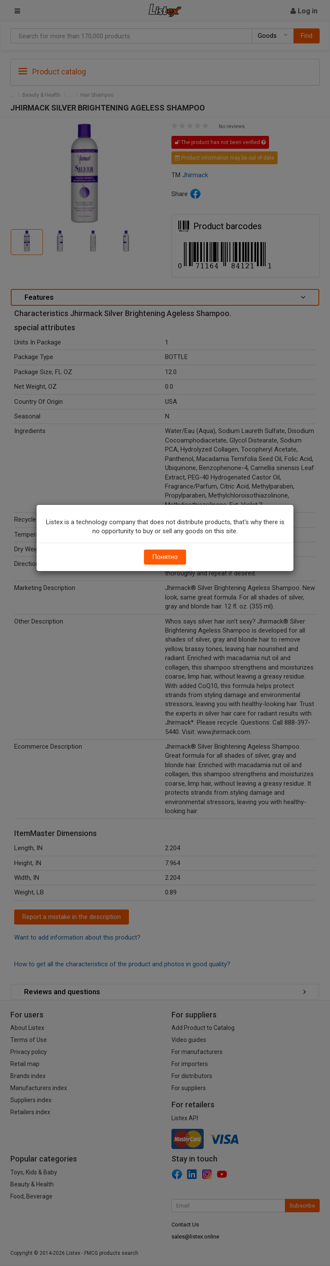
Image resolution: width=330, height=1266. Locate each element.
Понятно (165, 557)
